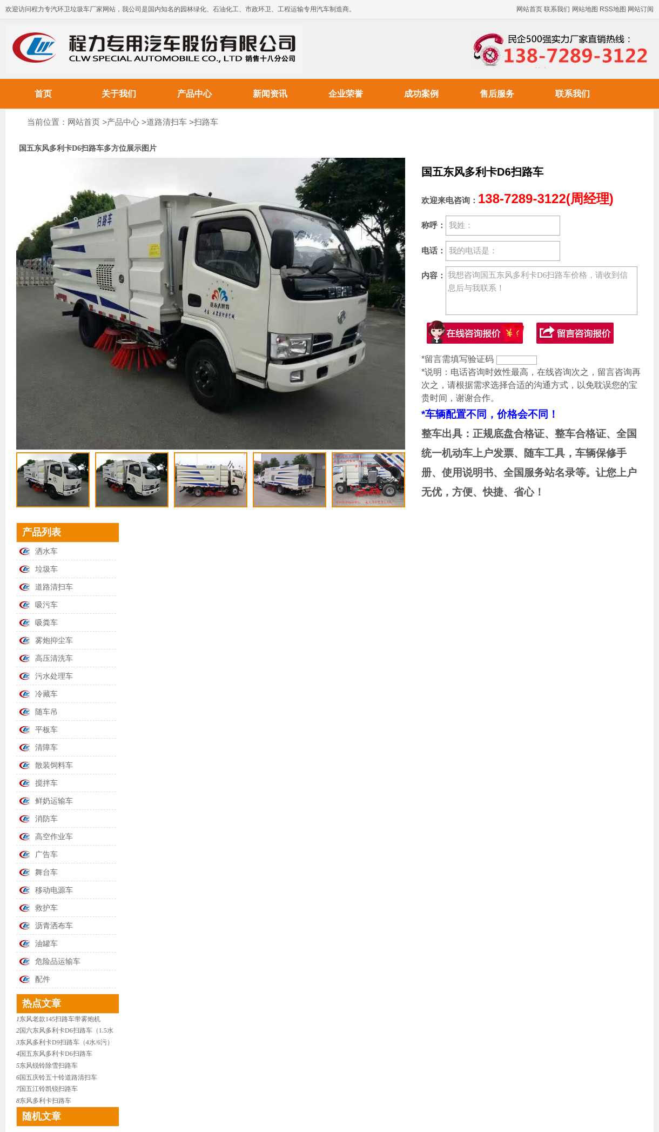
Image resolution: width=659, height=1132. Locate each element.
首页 (43, 93)
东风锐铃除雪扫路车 (48, 1065)
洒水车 (46, 551)
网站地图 (585, 9)
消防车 (46, 819)
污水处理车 (54, 676)
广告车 (46, 854)
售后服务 (497, 93)
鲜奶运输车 (54, 801)
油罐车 (46, 944)
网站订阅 (641, 9)
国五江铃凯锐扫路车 (48, 1089)
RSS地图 (613, 9)
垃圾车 (46, 569)
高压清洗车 (54, 658)
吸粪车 (46, 623)
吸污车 (46, 605)
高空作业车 (54, 837)
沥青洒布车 (54, 926)
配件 (42, 979)
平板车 (46, 730)
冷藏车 (46, 694)
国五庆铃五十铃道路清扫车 (58, 1077)
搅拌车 (46, 783)
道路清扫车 (166, 121)
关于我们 (119, 93)
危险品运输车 (57, 961)
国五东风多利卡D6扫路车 (55, 1053)
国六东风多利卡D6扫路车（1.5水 (66, 1030)
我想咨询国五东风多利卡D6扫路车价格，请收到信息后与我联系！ (541, 290)
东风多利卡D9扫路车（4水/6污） (66, 1042)
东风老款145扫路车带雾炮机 (59, 1019)
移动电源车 (54, 890)
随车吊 (46, 712)
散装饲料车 (54, 765)
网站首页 (529, 9)
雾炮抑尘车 (54, 641)
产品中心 (194, 93)
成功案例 (421, 93)
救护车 (46, 908)
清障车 (46, 747)
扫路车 (206, 121)
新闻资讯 (270, 93)
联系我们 (557, 9)
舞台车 (46, 872)
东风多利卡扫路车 (45, 1100)
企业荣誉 (345, 93)
